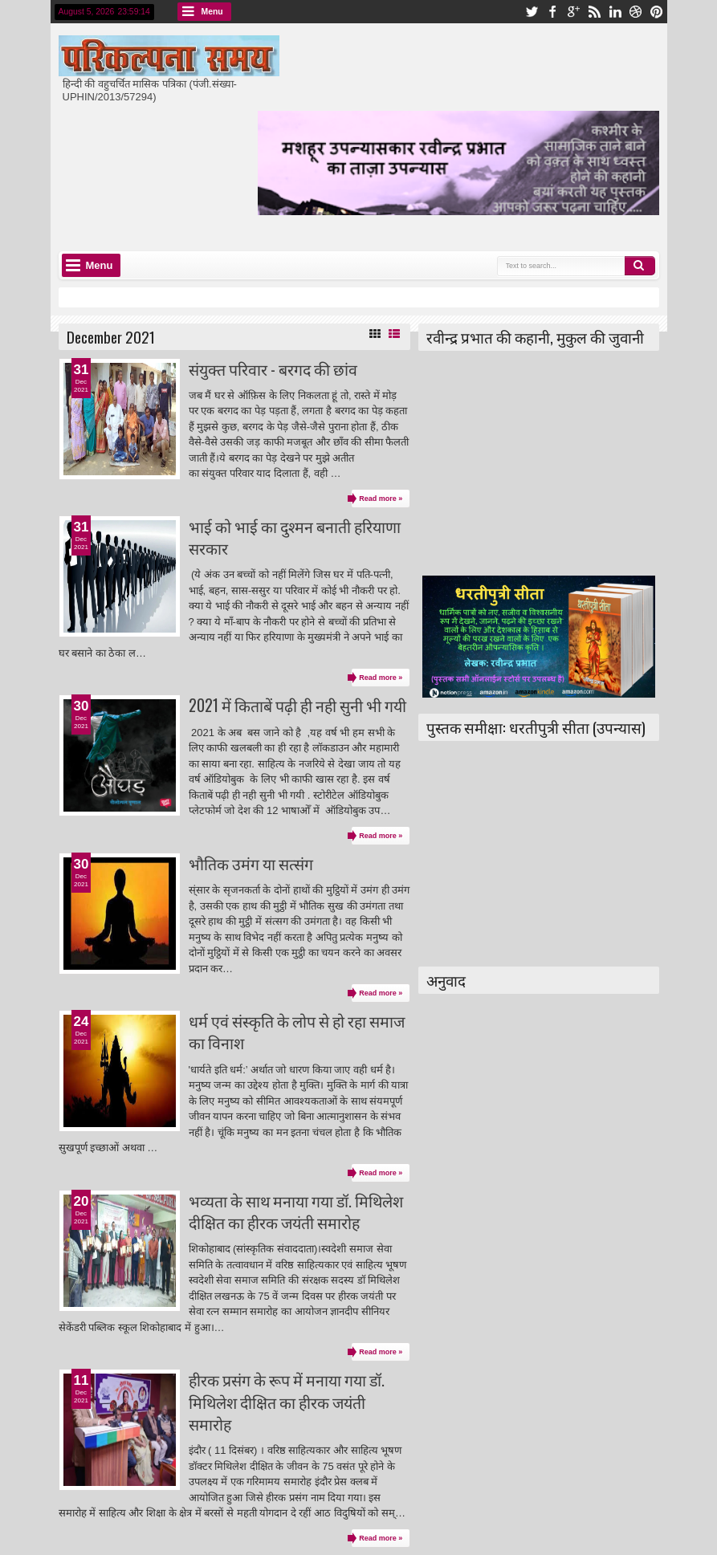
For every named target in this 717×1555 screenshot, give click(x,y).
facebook (552, 11)
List (394, 334)
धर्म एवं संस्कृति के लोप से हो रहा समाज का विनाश (297, 1031)
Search (640, 265)
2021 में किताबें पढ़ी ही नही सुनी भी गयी (297, 705)
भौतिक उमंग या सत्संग (251, 863)
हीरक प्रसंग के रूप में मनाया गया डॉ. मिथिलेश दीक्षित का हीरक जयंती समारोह (287, 1401)
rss (594, 11)
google (573, 11)
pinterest (656, 11)
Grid (375, 334)
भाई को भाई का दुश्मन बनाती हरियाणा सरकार (295, 537)
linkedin (615, 11)
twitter (531, 11)
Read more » (380, 499)
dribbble (635, 11)
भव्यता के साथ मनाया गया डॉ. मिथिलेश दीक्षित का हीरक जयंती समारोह (296, 1211)
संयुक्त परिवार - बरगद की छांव (273, 369)
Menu (212, 11)
